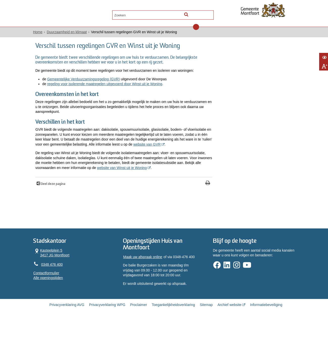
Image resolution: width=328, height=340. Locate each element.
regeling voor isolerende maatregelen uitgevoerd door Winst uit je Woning (110, 90)
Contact (91, 14)
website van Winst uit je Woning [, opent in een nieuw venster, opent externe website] (70, 184)
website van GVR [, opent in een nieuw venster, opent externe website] (91, 156)
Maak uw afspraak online (144, 275)
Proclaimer (138, 323)
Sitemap (206, 323)
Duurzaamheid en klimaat (71, 33)
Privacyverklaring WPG (107, 323)
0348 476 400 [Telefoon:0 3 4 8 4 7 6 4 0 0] (57, 282)
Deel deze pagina (58, 200)
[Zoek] (207, 14)
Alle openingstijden (53, 295)
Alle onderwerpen (58, 14)
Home (42, 33)
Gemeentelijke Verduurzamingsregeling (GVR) (88, 85)
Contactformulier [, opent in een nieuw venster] (51, 290)
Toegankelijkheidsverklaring (173, 323)
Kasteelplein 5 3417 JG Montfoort (56, 270)
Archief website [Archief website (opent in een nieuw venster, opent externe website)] (229, 323)
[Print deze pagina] (189, 200)
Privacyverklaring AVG (66, 323)
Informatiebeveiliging (266, 323)
